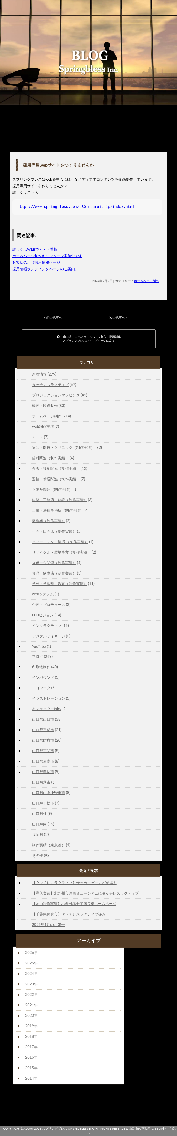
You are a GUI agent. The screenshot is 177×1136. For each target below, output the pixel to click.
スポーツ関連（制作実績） (54, 562)
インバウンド (43, 677)
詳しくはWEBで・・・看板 (35, 249)
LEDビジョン (43, 615)
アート (37, 437)
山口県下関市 (43, 750)
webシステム (43, 594)
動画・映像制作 (45, 405)
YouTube (39, 646)
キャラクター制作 (46, 709)
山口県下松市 (43, 803)
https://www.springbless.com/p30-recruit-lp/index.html (76, 207)
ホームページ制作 (146, 281)
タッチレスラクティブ (50, 384)
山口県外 (39, 813)
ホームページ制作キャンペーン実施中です (47, 255)
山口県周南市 (43, 761)
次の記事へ (117, 317)
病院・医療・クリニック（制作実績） (63, 447)
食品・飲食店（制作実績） (54, 573)
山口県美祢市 (43, 771)
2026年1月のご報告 (48, 924)
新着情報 (39, 374)
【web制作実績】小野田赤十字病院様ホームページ (74, 903)
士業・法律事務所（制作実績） (58, 510)
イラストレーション (48, 698)
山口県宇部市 (43, 729)
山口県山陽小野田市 (48, 792)
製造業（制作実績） (48, 521)
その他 (37, 855)
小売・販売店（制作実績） (54, 531)
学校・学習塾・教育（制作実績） (59, 583)
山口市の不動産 (140, 1129)
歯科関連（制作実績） (50, 458)
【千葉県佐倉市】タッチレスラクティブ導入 (69, 914)
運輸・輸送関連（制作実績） (56, 479)
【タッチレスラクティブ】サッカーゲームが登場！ (74, 882)
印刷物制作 (41, 667)
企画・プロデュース (48, 604)
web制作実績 (43, 426)
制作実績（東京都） (48, 845)
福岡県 (37, 834)
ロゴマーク (41, 688)
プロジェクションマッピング (56, 395)
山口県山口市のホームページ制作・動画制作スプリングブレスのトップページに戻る (89, 338)
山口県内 (39, 824)
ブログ (37, 656)
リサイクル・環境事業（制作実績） (61, 552)
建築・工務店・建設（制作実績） (59, 500)
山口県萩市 (41, 782)
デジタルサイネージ (48, 636)
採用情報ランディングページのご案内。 (45, 269)
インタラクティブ (46, 625)
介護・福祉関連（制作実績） (56, 468)
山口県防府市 (43, 740)
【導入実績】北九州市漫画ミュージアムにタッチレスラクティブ (85, 893)
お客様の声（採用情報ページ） (38, 262)
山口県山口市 (43, 719)
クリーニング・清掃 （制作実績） (60, 541)
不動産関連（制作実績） (52, 489)
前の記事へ (54, 317)
